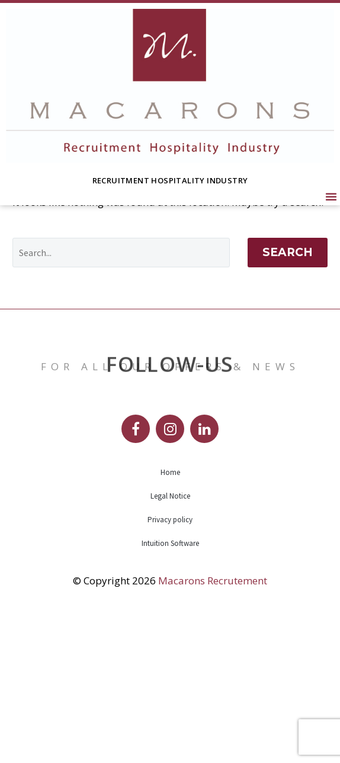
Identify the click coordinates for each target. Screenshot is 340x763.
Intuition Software (170, 683)
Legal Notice (170, 636)
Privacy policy (170, 659)
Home (170, 612)
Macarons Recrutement (212, 720)
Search (287, 392)
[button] (331, 196)
